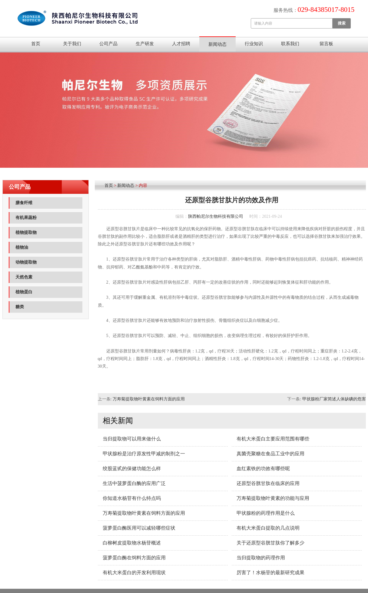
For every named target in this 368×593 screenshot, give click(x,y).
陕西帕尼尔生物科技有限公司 (215, 216)
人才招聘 (181, 43)
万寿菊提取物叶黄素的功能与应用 (273, 498)
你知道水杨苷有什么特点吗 (132, 498)
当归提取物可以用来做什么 (132, 438)
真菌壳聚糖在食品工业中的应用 (270, 453)
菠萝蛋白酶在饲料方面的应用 (134, 557)
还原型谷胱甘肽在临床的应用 (268, 483)
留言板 (326, 43)
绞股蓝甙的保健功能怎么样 (132, 468)
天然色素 (23, 277)
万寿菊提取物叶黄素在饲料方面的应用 (149, 399)
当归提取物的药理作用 (261, 557)
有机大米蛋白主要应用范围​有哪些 (273, 438)
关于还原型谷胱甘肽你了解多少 (270, 542)
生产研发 (145, 43)
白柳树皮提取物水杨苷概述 (132, 542)
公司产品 (108, 43)
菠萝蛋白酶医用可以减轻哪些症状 (139, 528)
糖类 (19, 307)
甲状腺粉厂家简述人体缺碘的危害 (334, 399)
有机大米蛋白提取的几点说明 (268, 528)
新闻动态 (217, 44)
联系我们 (290, 43)
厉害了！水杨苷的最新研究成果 (270, 572)
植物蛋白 (23, 292)
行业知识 (254, 43)
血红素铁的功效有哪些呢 (263, 468)
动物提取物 (26, 262)
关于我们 (72, 43)
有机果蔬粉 (26, 217)
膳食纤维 (23, 202)
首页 (35, 43)
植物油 (21, 247)
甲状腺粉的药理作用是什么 (266, 513)
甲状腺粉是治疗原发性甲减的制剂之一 (144, 453)
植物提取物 (26, 232)
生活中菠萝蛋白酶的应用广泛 (134, 483)
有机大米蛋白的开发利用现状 (134, 572)
